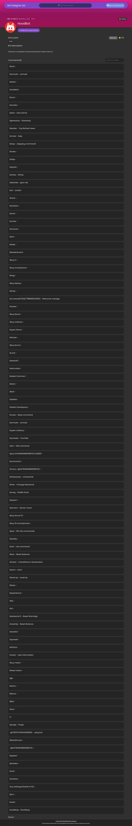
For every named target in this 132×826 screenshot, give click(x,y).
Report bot (11, 817)
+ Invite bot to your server (28, 30)
